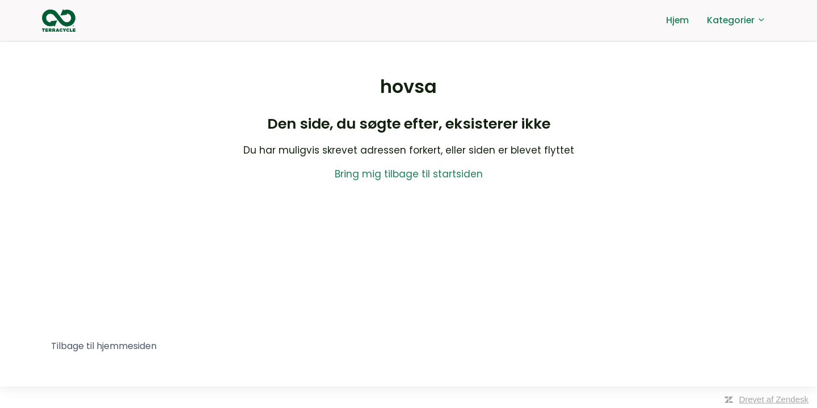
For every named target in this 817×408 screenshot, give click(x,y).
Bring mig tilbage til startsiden (409, 174)
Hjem (677, 20)
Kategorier (736, 20)
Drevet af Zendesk (773, 399)
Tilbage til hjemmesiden (104, 345)
